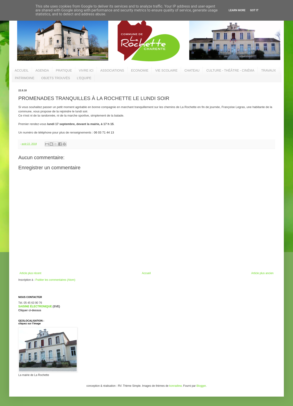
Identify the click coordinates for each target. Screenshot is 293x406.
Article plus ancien (262, 273)
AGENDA (42, 70)
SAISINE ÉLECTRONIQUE (35, 306)
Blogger (201, 385)
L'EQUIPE (84, 78)
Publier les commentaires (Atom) (55, 279)
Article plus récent (30, 273)
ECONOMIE (139, 70)
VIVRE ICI (86, 70)
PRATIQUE (64, 70)
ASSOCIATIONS (112, 70)
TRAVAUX (268, 70)
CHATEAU (192, 70)
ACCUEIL (22, 70)
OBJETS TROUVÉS (55, 78)
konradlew (175, 385)
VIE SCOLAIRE (166, 70)
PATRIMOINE (24, 78)
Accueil (146, 273)
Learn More (237, 10)
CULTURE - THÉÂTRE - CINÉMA (230, 70)
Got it (254, 10)
